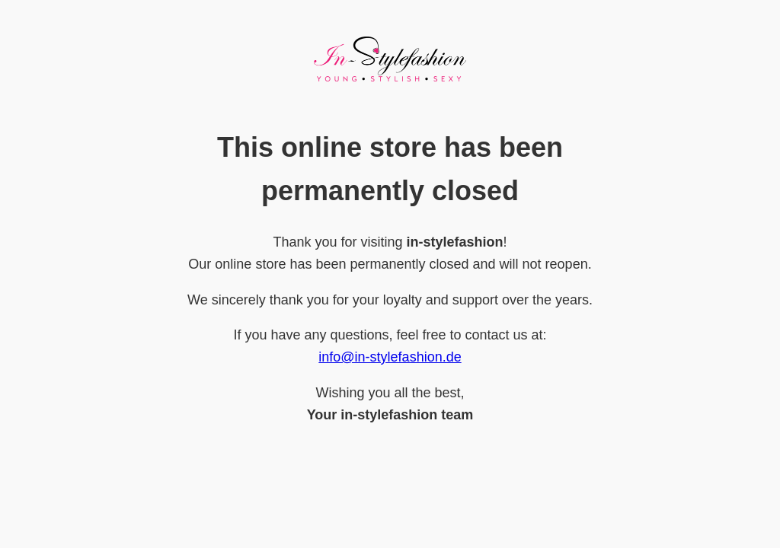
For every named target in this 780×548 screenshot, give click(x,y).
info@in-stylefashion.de (389, 357)
